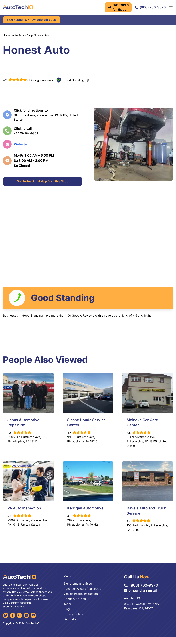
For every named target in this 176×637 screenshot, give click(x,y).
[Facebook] (12, 615)
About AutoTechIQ (76, 599)
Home (6, 35)
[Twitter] (5, 615)
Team (67, 604)
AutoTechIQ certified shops (82, 588)
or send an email (140, 590)
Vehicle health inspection (81, 594)
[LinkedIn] (19, 615)
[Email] (26, 615)
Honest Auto (42, 35)
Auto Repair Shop (22, 35)
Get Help (70, 619)
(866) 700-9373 (150, 7)
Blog (67, 609)
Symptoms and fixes (78, 583)
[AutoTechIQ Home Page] (18, 7)
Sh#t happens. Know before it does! (32, 19)
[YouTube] (33, 615)
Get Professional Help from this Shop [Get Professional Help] (42, 181)
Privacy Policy (73, 614)
